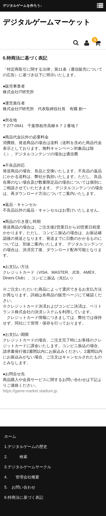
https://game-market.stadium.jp (30, 391)
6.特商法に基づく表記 (23, 497)
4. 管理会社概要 (23, 477)
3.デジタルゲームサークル (27, 467)
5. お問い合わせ (19, 487)
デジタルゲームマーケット (46, 22)
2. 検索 (23, 456)
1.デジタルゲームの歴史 (25, 446)
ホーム (10, 436)
